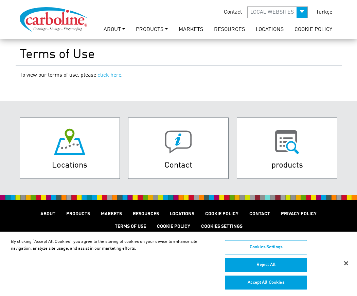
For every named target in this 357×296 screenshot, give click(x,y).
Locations (270, 29)
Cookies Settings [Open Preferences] (222, 226)
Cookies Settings (266, 250)
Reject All (265, 268)
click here (109, 75)
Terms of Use (130, 226)
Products (78, 214)
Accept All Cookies (266, 285)
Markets (191, 29)
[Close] (346, 266)
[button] (277, 12)
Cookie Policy (313, 29)
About (47, 214)
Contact (233, 12)
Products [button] (149, 29)
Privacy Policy (299, 214)
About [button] (112, 29)
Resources (229, 29)
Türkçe (324, 12)
